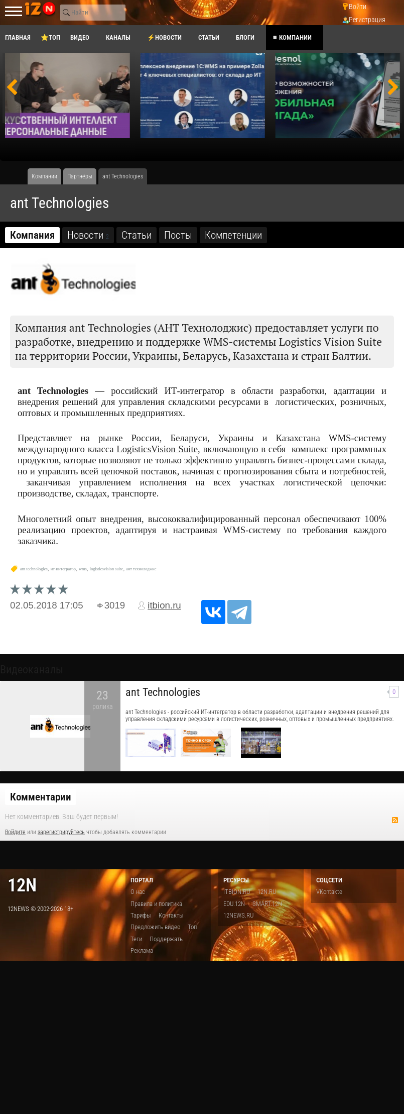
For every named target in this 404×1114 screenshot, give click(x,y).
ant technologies (34, 569)
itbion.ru (164, 605)
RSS (395, 820)
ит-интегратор (63, 569)
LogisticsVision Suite (157, 449)
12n (22, 885)
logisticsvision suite (106, 569)
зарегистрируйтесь (61, 832)
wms (83, 569)
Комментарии (40, 797)
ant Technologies (162, 692)
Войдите (15, 832)
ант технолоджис (141, 569)
